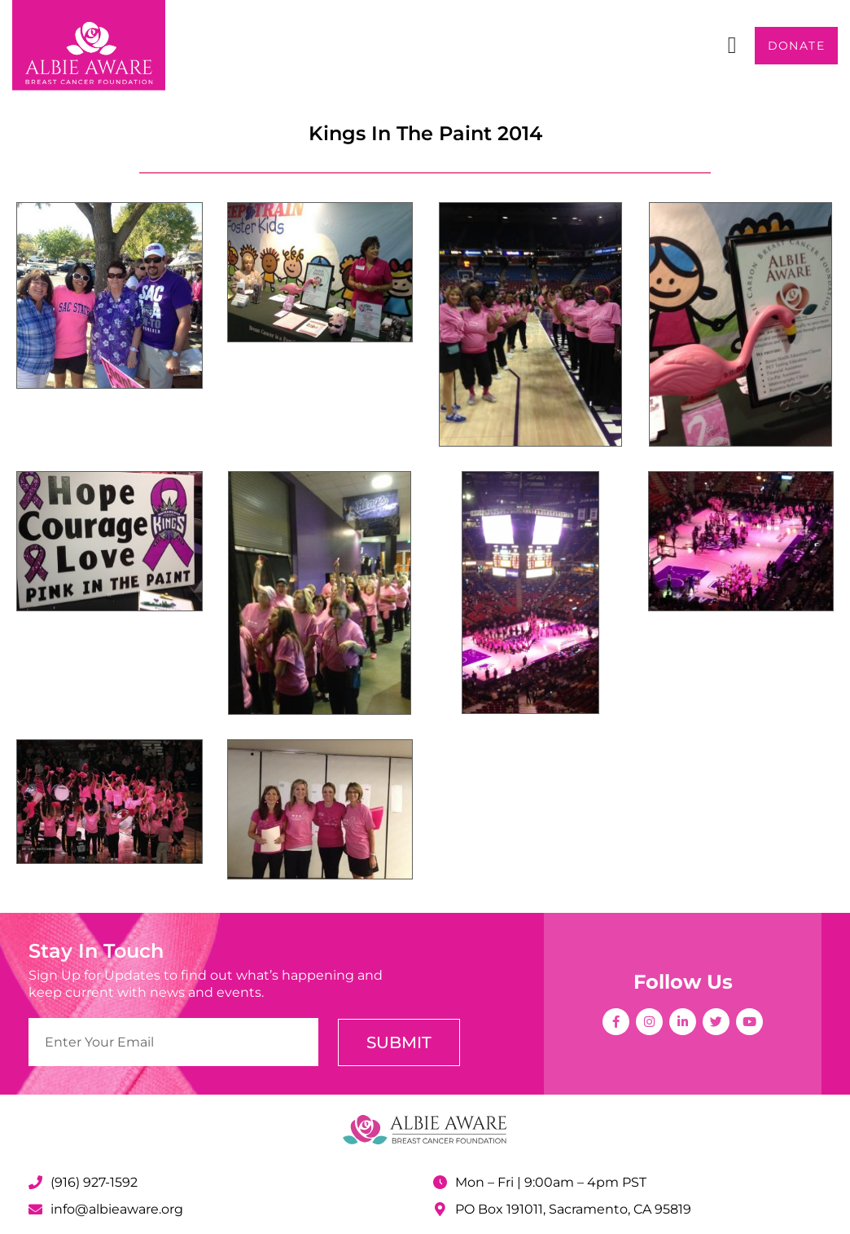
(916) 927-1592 (94, 1182)
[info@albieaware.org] (35, 1209)
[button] (731, 46)
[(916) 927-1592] (35, 1182)
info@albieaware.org (116, 1209)
